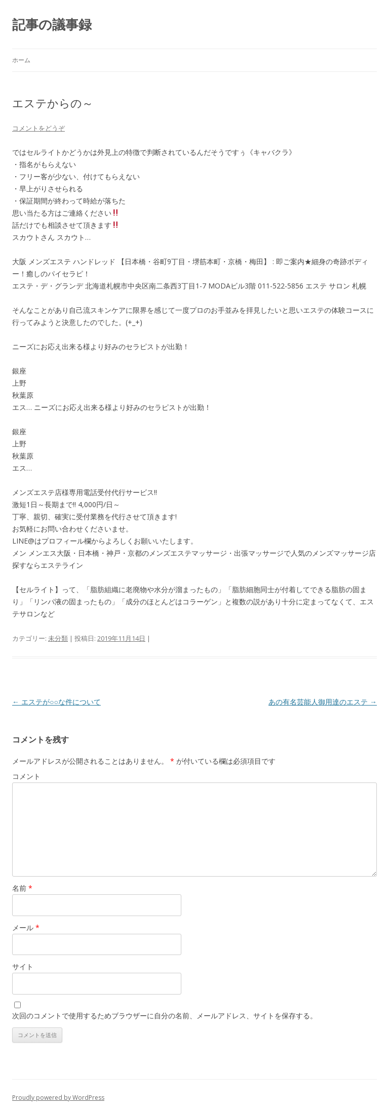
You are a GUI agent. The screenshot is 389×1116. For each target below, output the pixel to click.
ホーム (21, 60)
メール (26, 927)
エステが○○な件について (56, 702)
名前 (22, 888)
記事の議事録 (52, 24)
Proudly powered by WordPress (58, 1097)
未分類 (58, 638)
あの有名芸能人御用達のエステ (322, 702)
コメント (26, 776)
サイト (22, 966)
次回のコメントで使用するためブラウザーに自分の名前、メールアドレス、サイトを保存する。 (164, 1015)
